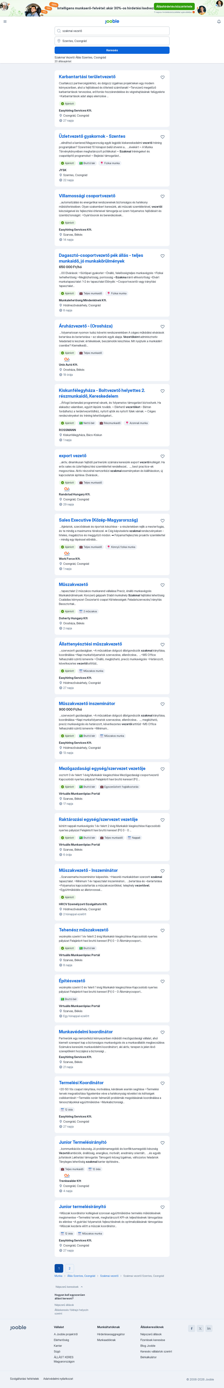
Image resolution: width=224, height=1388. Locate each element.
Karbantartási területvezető (87, 76)
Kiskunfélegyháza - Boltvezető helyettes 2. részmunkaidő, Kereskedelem (102, 393)
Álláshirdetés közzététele (174, 6)
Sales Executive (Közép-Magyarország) (98, 520)
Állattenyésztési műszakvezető (90, 644)
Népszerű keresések (70, 1287)
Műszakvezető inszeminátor (87, 703)
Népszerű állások (64, 1304)
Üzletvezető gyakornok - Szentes (92, 136)
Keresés (112, 50)
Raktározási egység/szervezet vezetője (98, 819)
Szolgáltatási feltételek (24, 1378)
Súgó (57, 1351)
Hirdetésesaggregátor (111, 1334)
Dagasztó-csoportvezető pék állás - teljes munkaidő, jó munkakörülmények (101, 258)
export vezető (72, 455)
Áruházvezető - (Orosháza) (86, 326)
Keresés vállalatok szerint (156, 1351)
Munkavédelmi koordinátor (86, 1031)
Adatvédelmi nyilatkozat (58, 1378)
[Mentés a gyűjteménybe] (162, 77)
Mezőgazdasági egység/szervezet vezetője (102, 768)
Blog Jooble (147, 1345)
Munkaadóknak (106, 1340)
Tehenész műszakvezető (83, 929)
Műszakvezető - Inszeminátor (88, 870)
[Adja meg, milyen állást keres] (112, 31)
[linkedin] (209, 1328)
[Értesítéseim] (219, 21)
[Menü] (5, 21)
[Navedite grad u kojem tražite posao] (112, 41)
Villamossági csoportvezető (87, 195)
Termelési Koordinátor (81, 1082)
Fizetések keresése (152, 1340)
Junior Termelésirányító (83, 1142)
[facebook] (191, 1328)
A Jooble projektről (66, 1334)
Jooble (209, 1379)
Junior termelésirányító (82, 1206)
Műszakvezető (73, 584)
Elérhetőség (61, 1340)
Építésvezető (72, 980)
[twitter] (200, 1328)
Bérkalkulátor (148, 1357)
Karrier (58, 1345)
